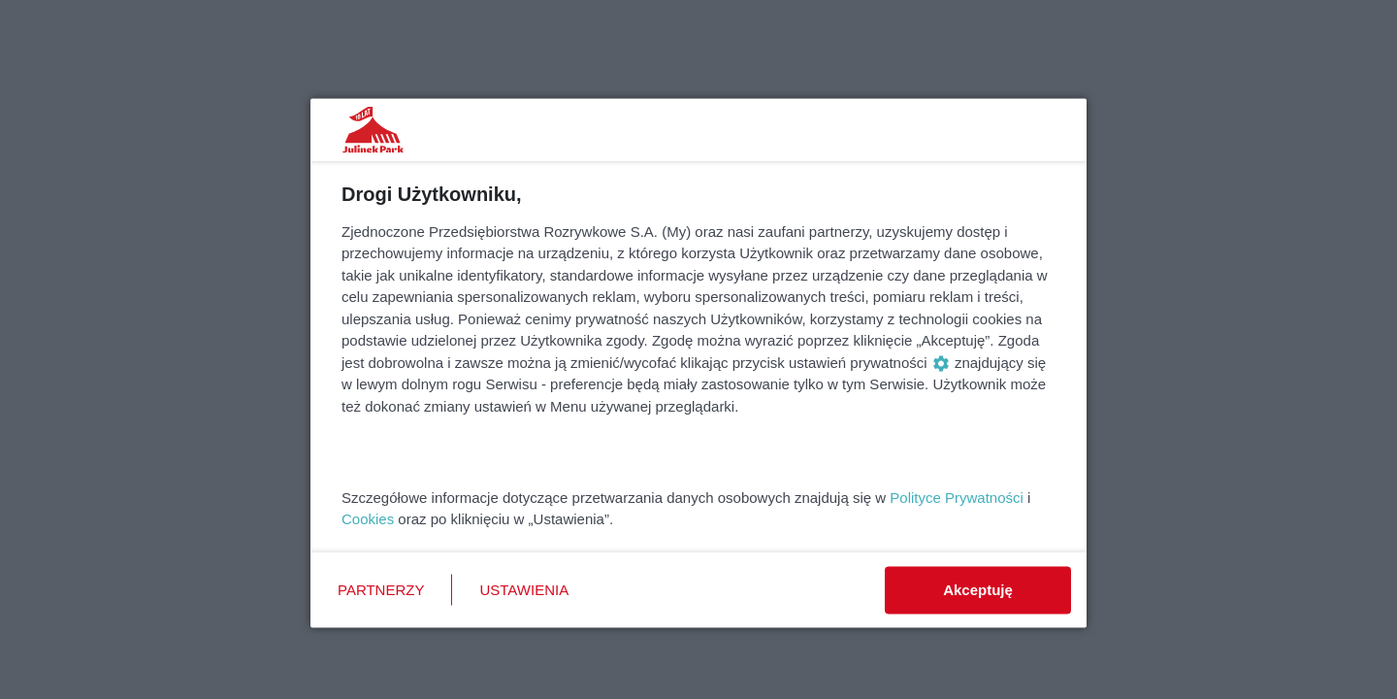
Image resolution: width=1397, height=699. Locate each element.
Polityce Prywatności (956, 496)
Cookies (367, 519)
